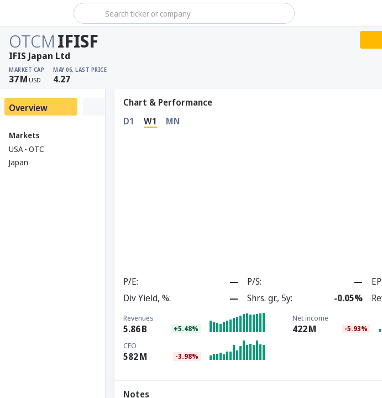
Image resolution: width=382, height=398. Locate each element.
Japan (18, 162)
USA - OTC (26, 149)
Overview (28, 108)
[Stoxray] (35, 13)
